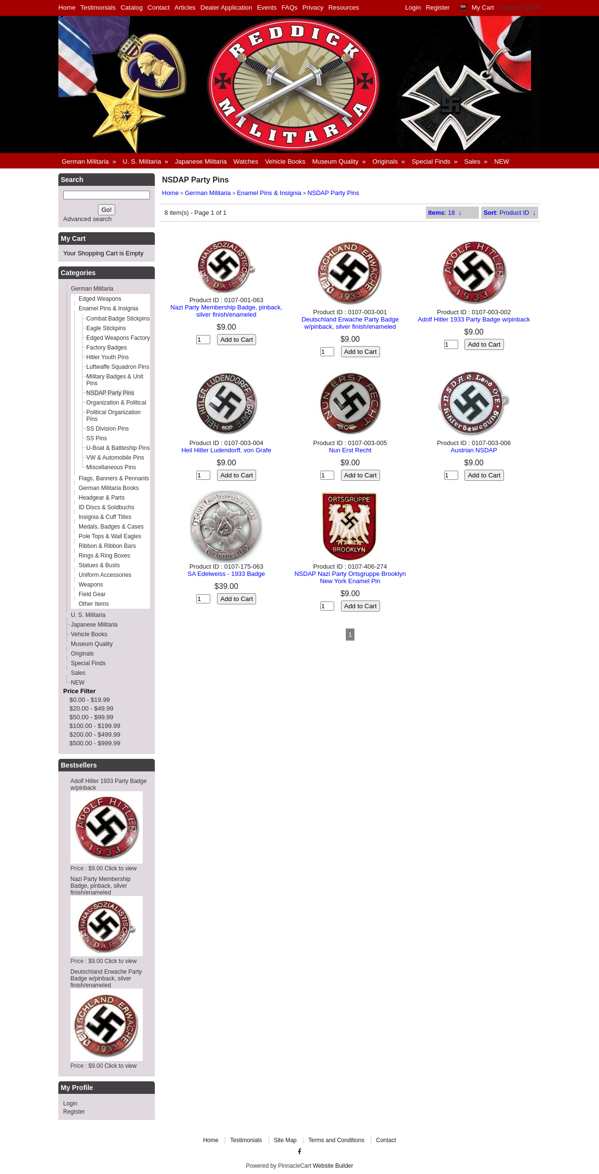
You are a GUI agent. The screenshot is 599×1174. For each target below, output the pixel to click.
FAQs (290, 7)
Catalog (132, 7)
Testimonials (98, 7)
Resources (343, 7)
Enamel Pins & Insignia (269, 192)
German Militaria (208, 192)
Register (438, 7)
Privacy (313, 7)
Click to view (121, 868)
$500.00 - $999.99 (95, 743)
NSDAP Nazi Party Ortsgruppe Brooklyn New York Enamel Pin (350, 577)
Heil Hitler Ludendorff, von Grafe (226, 450)
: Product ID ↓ (510, 212)
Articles (185, 7)
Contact (159, 7)
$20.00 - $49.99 (91, 708)
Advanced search (87, 219)
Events (267, 7)
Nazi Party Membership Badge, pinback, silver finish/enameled (100, 886)
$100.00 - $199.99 (95, 725)
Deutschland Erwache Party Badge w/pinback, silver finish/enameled (106, 978)
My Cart (483, 7)
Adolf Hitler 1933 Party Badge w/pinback (474, 319)
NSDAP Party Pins (333, 192)
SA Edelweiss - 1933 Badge (226, 573)
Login (413, 7)
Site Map (285, 1140)
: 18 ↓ (445, 212)
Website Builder (333, 1165)
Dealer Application (226, 7)
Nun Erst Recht (350, 450)
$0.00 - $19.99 (89, 699)
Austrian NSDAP (474, 450)
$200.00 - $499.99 (95, 734)
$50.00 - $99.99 (91, 717)
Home (67, 7)
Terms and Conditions (336, 1140)
